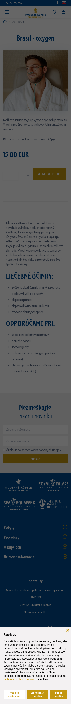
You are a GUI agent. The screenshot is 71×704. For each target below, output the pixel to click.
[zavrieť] (67, 629)
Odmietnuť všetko (37, 694)
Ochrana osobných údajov (19, 679)
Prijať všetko (59, 694)
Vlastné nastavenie (14, 694)
